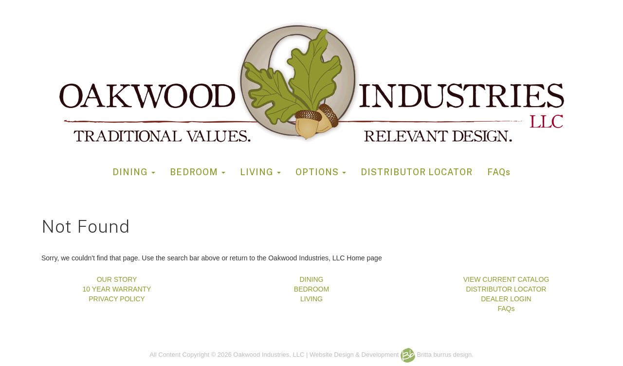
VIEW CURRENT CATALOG (506, 279)
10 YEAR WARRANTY (117, 289)
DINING (133, 172)
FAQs (499, 172)
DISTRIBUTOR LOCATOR (417, 172)
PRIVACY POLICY (117, 299)
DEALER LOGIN (506, 299)
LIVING (260, 172)
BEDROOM (197, 172)
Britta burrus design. (437, 354)
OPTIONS (320, 172)
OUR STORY (117, 279)
